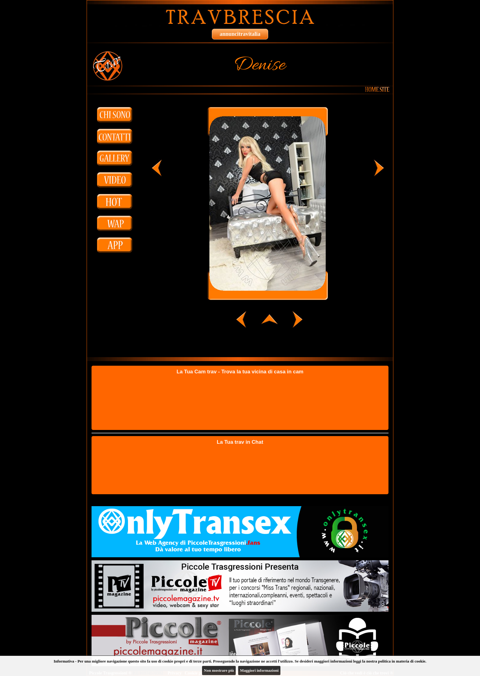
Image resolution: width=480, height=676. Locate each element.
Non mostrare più (219, 670)
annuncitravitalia (239, 34)
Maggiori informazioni (259, 670)
